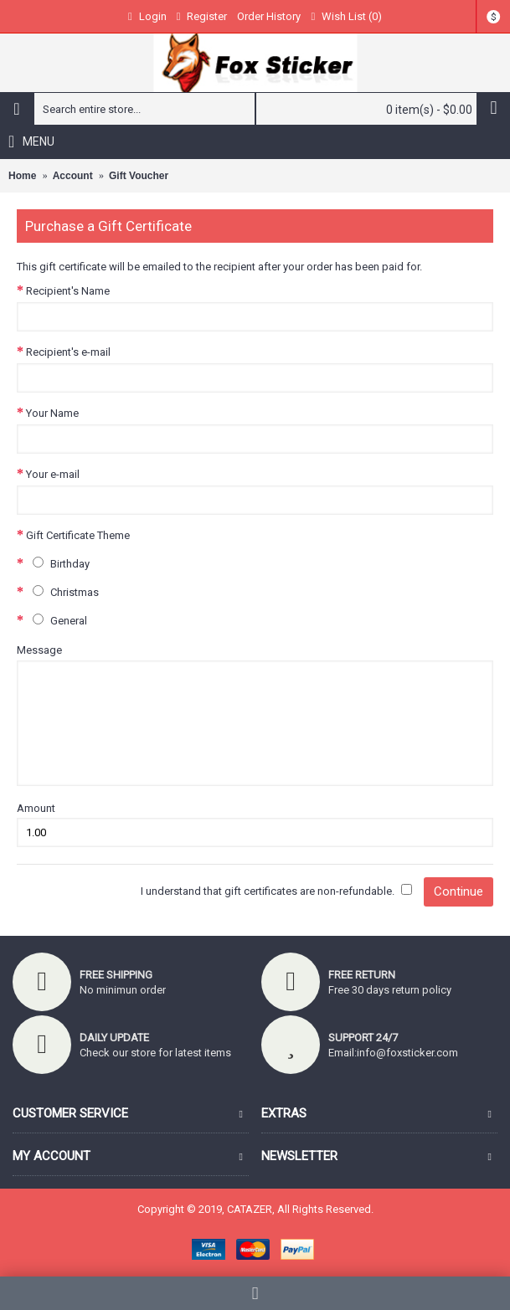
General (56, 620)
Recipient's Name (68, 291)
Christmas (62, 591)
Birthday (58, 563)
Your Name (52, 413)
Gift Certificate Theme (78, 535)
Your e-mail (53, 474)
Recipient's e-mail (68, 352)
